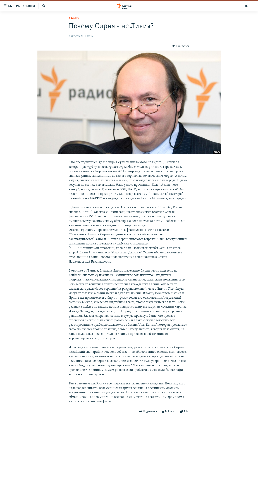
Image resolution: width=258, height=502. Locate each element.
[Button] (180, 46)
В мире (74, 18)
